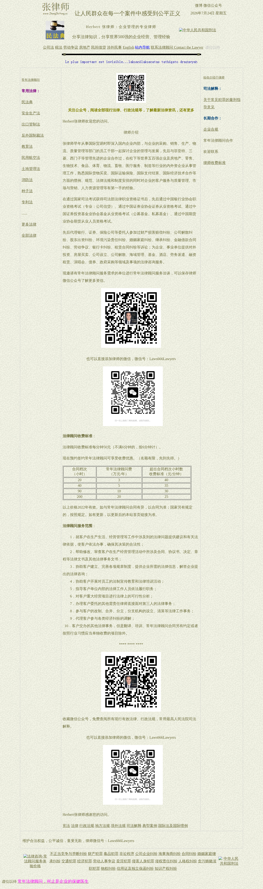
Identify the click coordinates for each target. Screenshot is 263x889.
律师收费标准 (214, 163)
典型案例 (149, 826)
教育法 (27, 146)
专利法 (27, 202)
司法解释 (134, 826)
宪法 (66, 826)
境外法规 (118, 826)
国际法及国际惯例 (173, 826)
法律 (74, 826)
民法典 (27, 102)
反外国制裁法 (33, 135)
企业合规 (210, 129)
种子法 (27, 191)
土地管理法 (31, 169)
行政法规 (86, 826)
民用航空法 (31, 158)
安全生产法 (31, 113)
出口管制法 (31, 124)
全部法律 (29, 235)
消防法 (27, 180)
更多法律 (29, 224)
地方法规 (102, 826)
